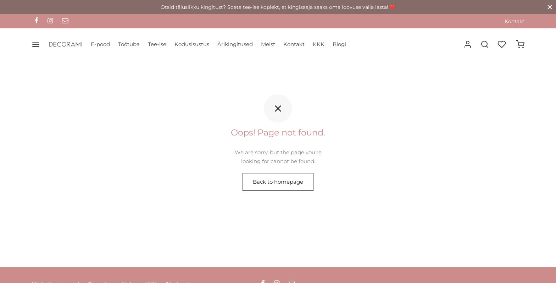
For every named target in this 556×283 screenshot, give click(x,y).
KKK (318, 44)
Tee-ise (157, 44)
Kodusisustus (191, 44)
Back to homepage (278, 181)
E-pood (100, 44)
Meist (268, 44)
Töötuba (129, 44)
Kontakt (514, 21)
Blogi (339, 44)
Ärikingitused (235, 44)
